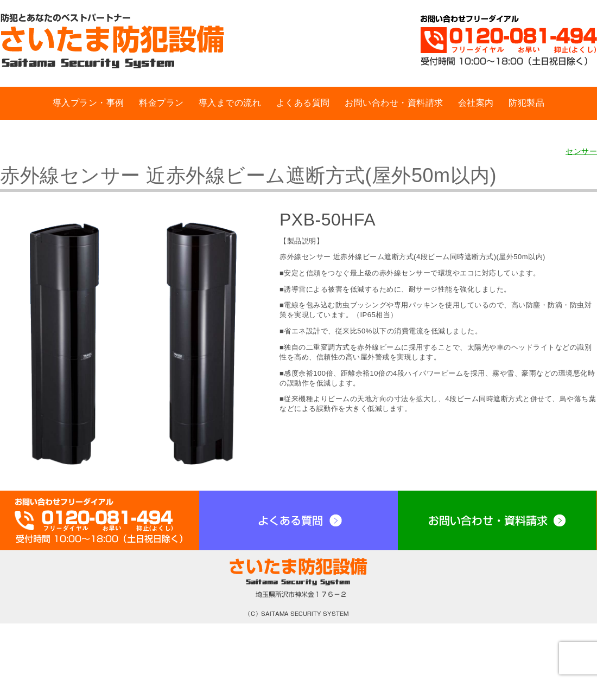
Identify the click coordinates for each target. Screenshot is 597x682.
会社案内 (476, 102)
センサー (581, 151)
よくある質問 (303, 102)
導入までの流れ (230, 102)
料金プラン (161, 102)
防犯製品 (526, 102)
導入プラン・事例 (88, 102)
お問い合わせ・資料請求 (394, 102)
